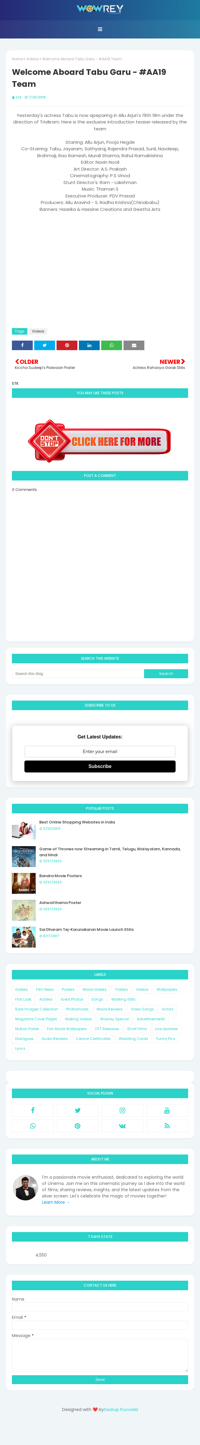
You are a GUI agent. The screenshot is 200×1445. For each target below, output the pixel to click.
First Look (23, 999)
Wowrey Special (114, 1018)
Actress (46, 999)
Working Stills (123, 999)
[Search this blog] (78, 673)
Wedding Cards (133, 1038)
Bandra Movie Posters (60, 876)
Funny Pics (165, 1038)
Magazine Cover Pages (36, 1018)
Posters (68, 989)
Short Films (137, 1028)
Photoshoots (77, 1009)
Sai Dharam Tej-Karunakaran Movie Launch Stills (86, 929)
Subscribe (99, 766)
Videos (32, 58)
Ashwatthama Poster (60, 902)
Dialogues (24, 1038)
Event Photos (72, 999)
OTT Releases (107, 1028)
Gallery (21, 989)
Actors (168, 1009)
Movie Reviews (110, 1009)
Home (17, 58)
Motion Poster (27, 1028)
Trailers (121, 989)
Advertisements (151, 1018)
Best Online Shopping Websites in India (77, 822)
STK (18, 97)
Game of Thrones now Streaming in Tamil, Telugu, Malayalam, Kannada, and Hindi (110, 852)
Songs (97, 999)
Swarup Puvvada (121, 1409)
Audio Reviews (55, 1038)
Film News (45, 989)
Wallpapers (167, 989)
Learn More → (56, 1202)
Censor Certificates (93, 1038)
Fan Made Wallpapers (67, 1028)
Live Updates (166, 1028)
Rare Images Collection (36, 1009)
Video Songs (142, 1009)
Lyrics (20, 1048)
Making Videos (78, 1018)
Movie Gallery (95, 989)
